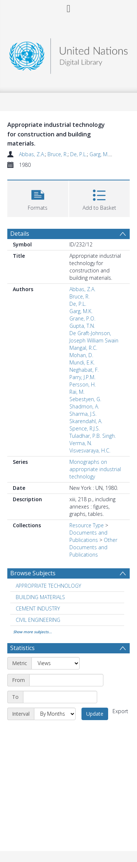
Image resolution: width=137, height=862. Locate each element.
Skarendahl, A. (85, 421)
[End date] (60, 697)
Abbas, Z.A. (32, 154)
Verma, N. (80, 443)
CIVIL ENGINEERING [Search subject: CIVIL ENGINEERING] (38, 619)
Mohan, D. (81, 355)
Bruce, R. (57, 154)
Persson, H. (82, 384)
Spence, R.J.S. (84, 428)
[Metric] (55, 663)
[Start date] (66, 680)
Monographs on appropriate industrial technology (95, 469)
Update (94, 713)
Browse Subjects (33, 573)
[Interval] (55, 714)
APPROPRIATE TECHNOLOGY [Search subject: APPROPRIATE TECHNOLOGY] (48, 585)
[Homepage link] (69, 54)
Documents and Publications (88, 536)
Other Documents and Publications (93, 547)
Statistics (22, 648)
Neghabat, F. (84, 369)
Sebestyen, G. (85, 399)
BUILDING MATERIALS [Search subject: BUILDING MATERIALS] (40, 597)
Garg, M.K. (101, 154)
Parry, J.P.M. (82, 377)
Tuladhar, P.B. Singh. (92, 435)
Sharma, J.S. (82, 413)
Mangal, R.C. (83, 347)
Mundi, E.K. (82, 362)
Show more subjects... (32, 631)
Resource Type (86, 525)
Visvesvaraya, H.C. (89, 450)
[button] (37, 197)
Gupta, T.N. (82, 325)
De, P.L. (78, 154)
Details (19, 234)
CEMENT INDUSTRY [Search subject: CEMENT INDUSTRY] (38, 608)
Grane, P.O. (82, 318)
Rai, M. (76, 391)
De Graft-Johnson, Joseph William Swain (93, 337)
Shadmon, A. (84, 406)
